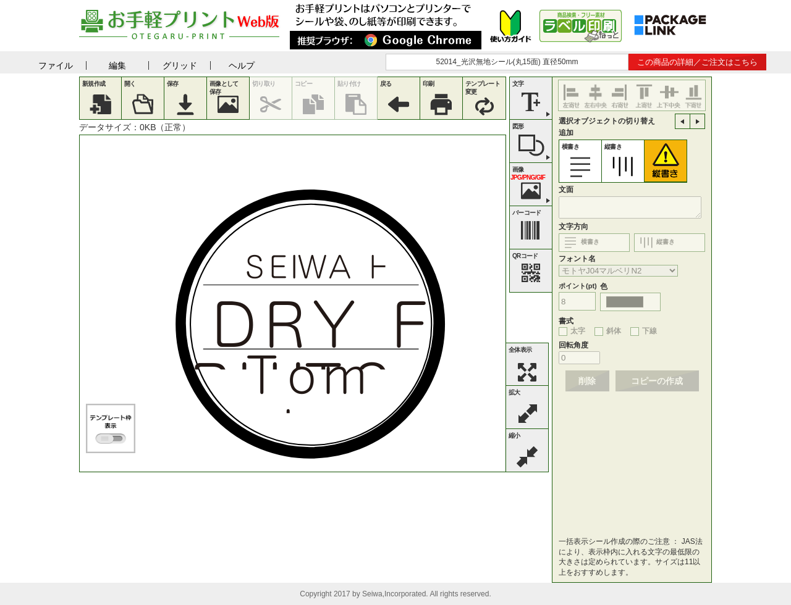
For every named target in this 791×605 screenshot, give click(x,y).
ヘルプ (242, 65)
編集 (117, 65)
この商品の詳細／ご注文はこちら (697, 62)
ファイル (55, 65)
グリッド (180, 65)
